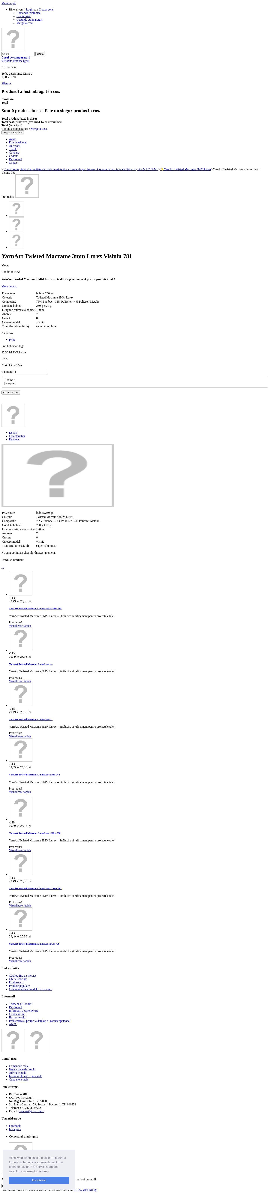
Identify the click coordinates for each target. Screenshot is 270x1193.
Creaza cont (46, 9)
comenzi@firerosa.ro (31, 1111)
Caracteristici (17, 436)
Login (29, 9)
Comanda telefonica (28, 12)
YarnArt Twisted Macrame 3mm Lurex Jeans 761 (35, 888)
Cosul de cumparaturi (29, 19)
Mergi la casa (24, 23)
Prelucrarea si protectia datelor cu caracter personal (39, 1020)
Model (5, 265)
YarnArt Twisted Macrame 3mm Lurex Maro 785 (35, 608)
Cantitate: (7, 371)
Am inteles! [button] (39, 1180)
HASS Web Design (85, 1189)
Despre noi (15, 1007)
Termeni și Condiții (20, 1004)
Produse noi (16, 982)
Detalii (13, 432)
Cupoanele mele (18, 1079)
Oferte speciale (18, 979)
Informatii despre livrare (23, 1010)
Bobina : (10, 380)
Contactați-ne (17, 1014)
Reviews (14, 439)
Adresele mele (17, 1072)
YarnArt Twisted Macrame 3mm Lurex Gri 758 (34, 943)
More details (9, 286)
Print (12, 339)
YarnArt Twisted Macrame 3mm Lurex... (30, 664)
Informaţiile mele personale (25, 1076)
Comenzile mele (18, 1066)
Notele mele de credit (22, 1069)
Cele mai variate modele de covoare (30, 989)
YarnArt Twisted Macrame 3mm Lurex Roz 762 (34, 774)
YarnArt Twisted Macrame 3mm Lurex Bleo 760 (34, 833)
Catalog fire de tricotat (22, 975)
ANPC (13, 1024)
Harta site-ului (17, 1017)
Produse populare (19, 985)
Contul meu (23, 16)
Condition (8, 271)
